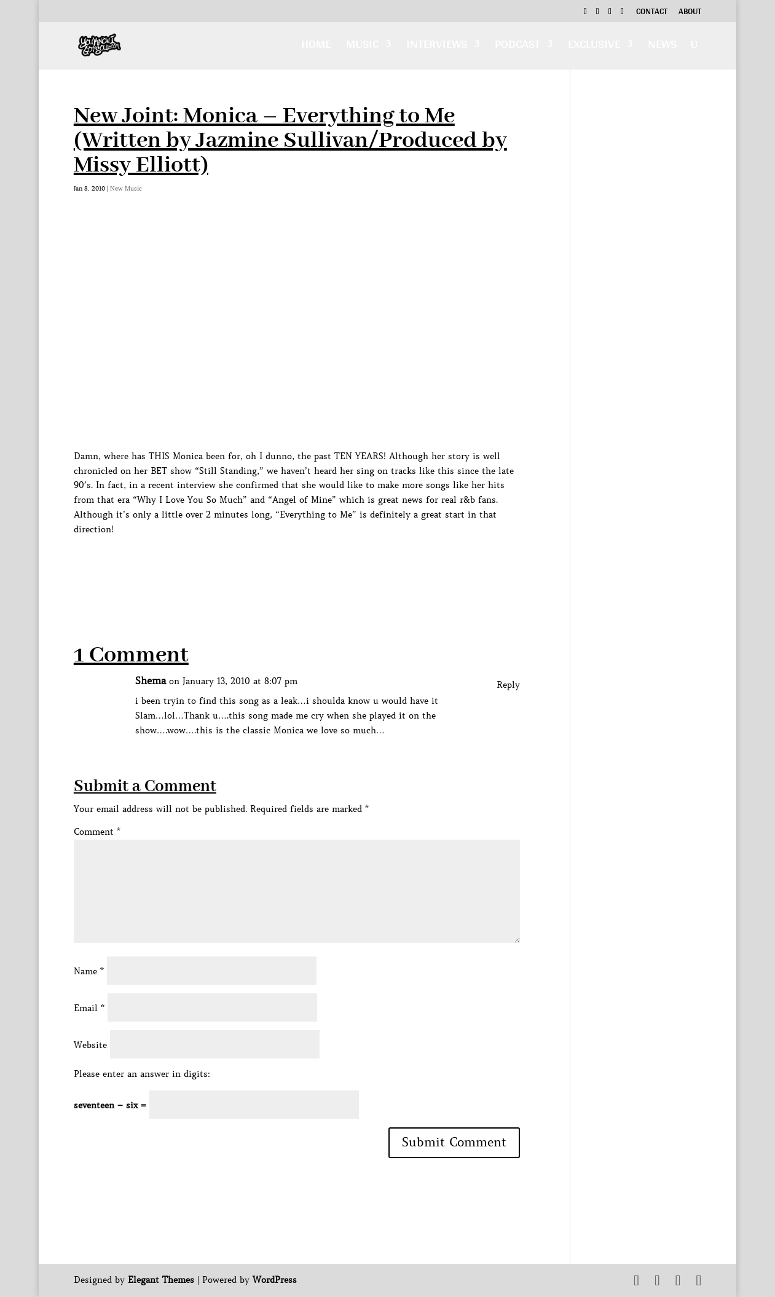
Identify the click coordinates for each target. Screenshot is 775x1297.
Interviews (436, 47)
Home (316, 47)
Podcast (517, 47)
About (690, 13)
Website (90, 1045)
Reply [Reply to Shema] (508, 684)
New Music (126, 188)
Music (362, 47)
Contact (651, 13)
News (662, 47)
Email (89, 1008)
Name (89, 971)
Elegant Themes (161, 1279)
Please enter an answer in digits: (142, 1073)
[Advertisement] (297, 565)
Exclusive (594, 47)
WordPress (275, 1279)
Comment (97, 831)
